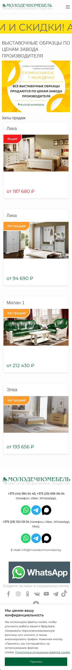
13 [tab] (39, 347)
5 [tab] (30, 342)
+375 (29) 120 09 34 (15, 522)
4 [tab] (24, 342)
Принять (36, 661)
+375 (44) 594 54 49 (21, 493)
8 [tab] (48, 342)
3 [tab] (19, 342)
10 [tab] (59, 342)
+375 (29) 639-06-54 (51, 493)
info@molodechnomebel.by (41, 550)
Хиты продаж (13, 118)
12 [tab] (33, 347)
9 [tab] (53, 342)
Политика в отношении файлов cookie (42, 652)
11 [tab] (65, 342)
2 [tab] (39, 173)
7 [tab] (42, 342)
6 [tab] (36, 342)
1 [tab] (33, 173)
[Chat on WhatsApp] (39, 572)
